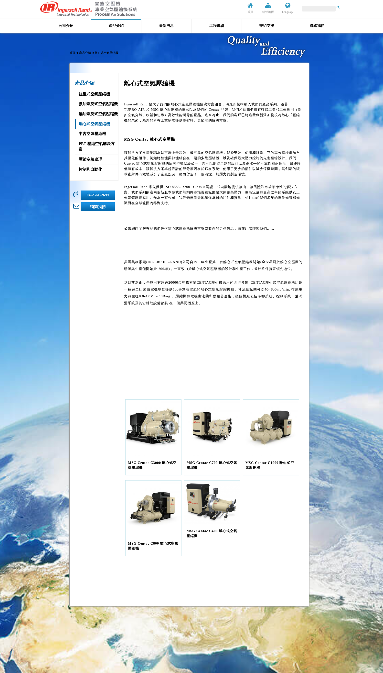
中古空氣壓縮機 (92, 134)
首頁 (250, 8)
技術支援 (266, 26)
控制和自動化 (90, 169)
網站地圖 (268, 8)
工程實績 (216, 26)
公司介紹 (66, 26)
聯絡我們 (317, 26)
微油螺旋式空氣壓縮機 (98, 104)
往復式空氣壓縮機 (94, 94)
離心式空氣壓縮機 (94, 124)
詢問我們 (98, 207)
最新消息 (166, 26)
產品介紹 (116, 26)
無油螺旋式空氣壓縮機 (98, 114)
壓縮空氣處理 (90, 159)
